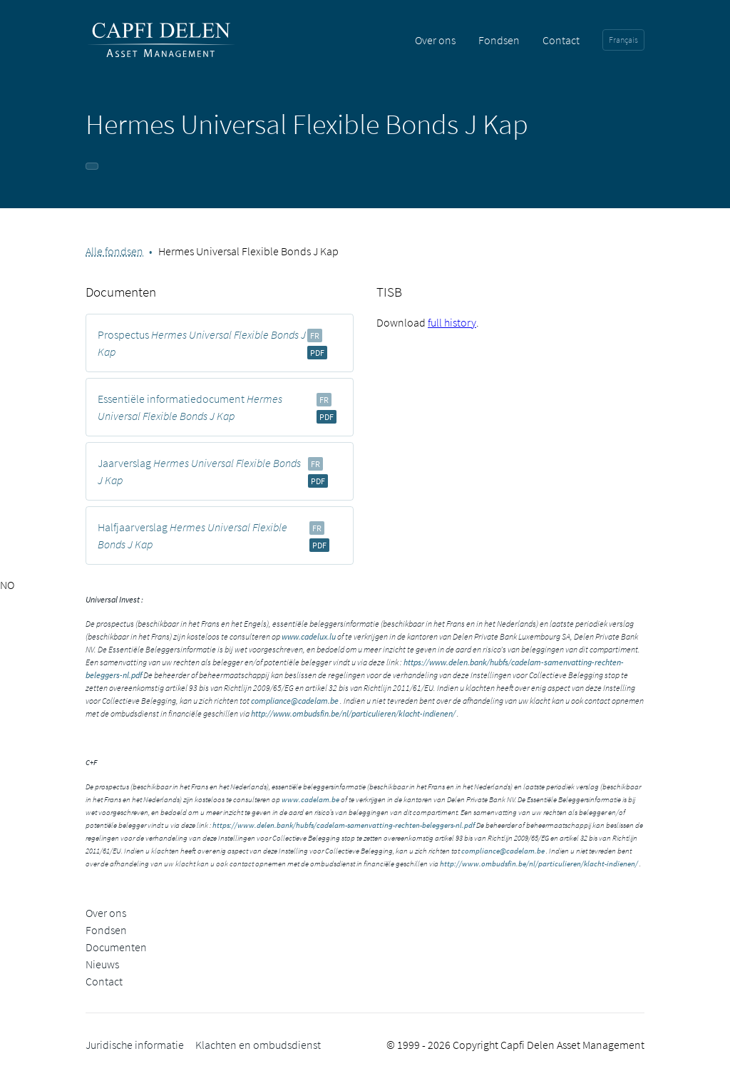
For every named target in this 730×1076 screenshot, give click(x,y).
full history (452, 322)
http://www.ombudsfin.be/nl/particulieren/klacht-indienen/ (353, 713)
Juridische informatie (135, 1044)
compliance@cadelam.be (295, 700)
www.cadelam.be (310, 799)
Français (623, 39)
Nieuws (102, 964)
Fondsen (499, 40)
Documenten (116, 947)
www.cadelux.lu (309, 636)
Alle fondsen (114, 251)
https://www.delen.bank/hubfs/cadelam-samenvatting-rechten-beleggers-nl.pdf (343, 825)
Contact (561, 40)
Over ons (435, 40)
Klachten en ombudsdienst (258, 1044)
